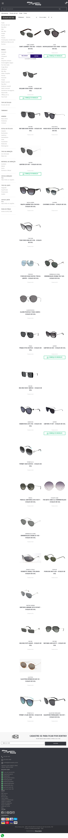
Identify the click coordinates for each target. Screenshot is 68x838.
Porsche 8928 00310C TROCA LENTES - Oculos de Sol (30, 277)
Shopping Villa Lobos (8, 785)
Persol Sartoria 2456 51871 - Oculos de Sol (30, 501)
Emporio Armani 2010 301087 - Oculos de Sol (30, 608)
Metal (3, 166)
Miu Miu (3, 31)
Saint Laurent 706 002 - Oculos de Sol (30, 48)
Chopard (4, 56)
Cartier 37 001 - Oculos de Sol (54, 424)
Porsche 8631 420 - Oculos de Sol (54, 572)
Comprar (36, 56)
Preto (25, 13)
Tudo (2, 23)
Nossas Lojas (4, 796)
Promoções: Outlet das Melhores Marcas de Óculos (8, 42)
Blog (2, 808)
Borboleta (4, 133)
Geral (3, 35)
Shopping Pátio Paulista (8, 777)
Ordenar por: (21, 17)
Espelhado (4, 190)
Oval (2, 139)
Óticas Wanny (38, 831)
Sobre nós (3, 795)
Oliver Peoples (5, 73)
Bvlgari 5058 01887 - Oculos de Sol (30, 89)
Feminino (4, 121)
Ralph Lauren (5, 82)
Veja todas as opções (7, 180)
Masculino (4, 119)
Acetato (3, 164)
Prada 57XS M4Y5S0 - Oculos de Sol (30, 349)
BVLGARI (3, 52)
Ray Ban (3, 27)
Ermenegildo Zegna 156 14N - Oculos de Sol (54, 277)
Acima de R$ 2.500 (6, 211)
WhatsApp (2, 772)
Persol (3, 38)
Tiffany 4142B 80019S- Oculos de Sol (30, 716)
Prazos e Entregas (5, 804)
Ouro (2, 168)
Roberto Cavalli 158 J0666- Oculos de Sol (30, 572)
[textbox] (27, 9)
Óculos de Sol (14, 13)
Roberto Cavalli (6, 86)
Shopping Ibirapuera (8, 774)
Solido (3, 194)
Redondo (4, 144)
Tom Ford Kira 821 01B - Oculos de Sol (30, 241)
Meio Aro (4, 156)
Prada (3, 33)
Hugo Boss (4, 67)
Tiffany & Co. (5, 95)
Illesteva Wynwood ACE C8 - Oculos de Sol (30, 680)
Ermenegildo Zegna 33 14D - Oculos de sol (30, 537)
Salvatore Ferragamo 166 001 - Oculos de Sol (55, 716)
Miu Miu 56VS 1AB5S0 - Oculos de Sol (30, 389)
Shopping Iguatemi (7, 779)
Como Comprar (4, 798)
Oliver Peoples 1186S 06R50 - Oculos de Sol (30, 313)
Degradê (3, 188)
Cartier (3, 54)
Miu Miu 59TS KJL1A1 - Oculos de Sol (30, 644)
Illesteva (4, 69)
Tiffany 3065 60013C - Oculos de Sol (30, 465)
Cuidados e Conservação (7, 800)
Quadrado (4, 141)
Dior (2, 29)
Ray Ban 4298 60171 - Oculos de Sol (55, 644)
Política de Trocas (5, 806)
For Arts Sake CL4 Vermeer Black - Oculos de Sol (54, 501)
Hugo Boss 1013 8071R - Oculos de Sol (54, 130)
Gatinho (3, 135)
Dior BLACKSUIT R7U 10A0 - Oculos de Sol (55, 48)
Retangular (4, 146)
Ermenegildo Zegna (7, 63)
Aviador (3, 131)
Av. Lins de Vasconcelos (9, 772)
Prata (20, 13)
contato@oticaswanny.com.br (9, 763)
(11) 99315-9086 (6, 760)
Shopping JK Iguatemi (8, 781)
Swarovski (4, 92)
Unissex (3, 123)
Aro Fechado (5, 154)
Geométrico (4, 137)
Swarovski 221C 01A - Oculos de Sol (30, 425)
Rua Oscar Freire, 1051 (8, 789)
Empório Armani (6, 60)
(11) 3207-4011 (5, 757)
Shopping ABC (6, 776)
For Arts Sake (5, 65)
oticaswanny (4, 13)
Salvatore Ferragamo (7, 90)
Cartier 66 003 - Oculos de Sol (55, 348)
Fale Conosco (4, 793)
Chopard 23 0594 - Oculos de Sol (54, 204)
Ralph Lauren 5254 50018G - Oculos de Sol (30, 205)
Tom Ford (4, 97)
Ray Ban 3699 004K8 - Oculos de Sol (30, 130)
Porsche (3, 78)
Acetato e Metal (6, 170)
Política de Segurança (6, 803)
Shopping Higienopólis (8, 783)
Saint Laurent (5, 88)
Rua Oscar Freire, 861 (8, 787)
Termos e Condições (6, 801)
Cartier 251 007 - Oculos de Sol (30, 164)
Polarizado (4, 192)
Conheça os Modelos (54, 56)
